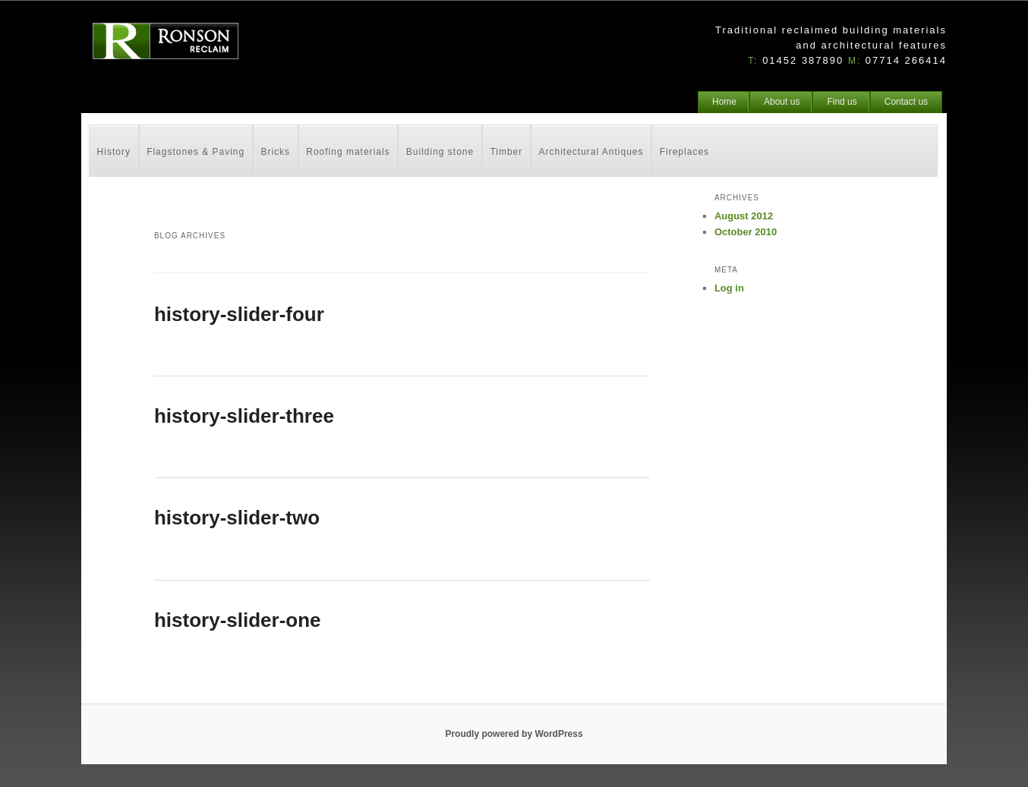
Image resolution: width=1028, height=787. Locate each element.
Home (724, 101)
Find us (841, 101)
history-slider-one (237, 620)
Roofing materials (347, 151)
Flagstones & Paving (195, 151)
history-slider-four (239, 314)
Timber (506, 151)
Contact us (906, 101)
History (114, 151)
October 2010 (745, 232)
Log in (729, 288)
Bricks (275, 151)
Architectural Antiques (590, 151)
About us (781, 101)
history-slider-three (244, 416)
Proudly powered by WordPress (513, 734)
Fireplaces (684, 151)
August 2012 (743, 216)
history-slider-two (237, 517)
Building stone (440, 151)
